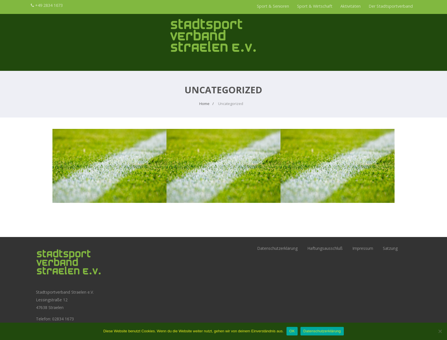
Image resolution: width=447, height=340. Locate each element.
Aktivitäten (350, 6)
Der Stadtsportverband (391, 6)
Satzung (390, 248)
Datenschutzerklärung (277, 248)
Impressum (362, 248)
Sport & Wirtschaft (314, 6)
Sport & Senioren (273, 6)
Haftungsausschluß (325, 248)
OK (292, 331)
